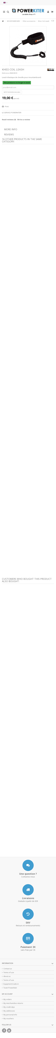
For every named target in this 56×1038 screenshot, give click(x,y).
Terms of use (8, 972)
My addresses (9, 1011)
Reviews (9, 134)
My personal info (10, 1015)
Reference (6, 73)
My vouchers (8, 1018)
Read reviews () (9, 119)
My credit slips (9, 1007)
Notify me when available (12, 92)
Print (6, 106)
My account (7, 994)
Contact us (7, 969)
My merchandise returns (13, 1003)
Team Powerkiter (10, 988)
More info (10, 129)
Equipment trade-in (11, 984)
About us (7, 976)
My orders (7, 999)
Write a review (23, 119)
